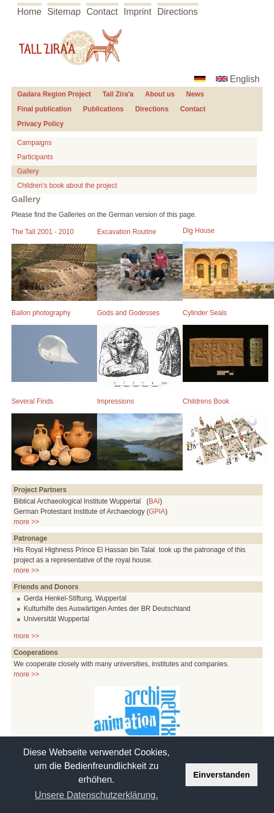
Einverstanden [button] (222, 774)
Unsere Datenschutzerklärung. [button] (96, 795)
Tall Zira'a (118, 94)
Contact (102, 12)
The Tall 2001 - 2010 (42, 232)
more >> (26, 522)
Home (29, 12)
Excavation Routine (126, 232)
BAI (154, 501)
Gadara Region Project (54, 94)
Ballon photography (40, 313)
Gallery (28, 171)
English (245, 79)
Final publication (44, 109)
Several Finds (32, 401)
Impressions (115, 401)
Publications (103, 109)
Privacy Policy (40, 124)
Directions (177, 12)
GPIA (157, 512)
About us (160, 94)
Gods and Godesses (128, 313)
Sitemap (64, 12)
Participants (35, 157)
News (195, 94)
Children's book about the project (67, 186)
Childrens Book (206, 401)
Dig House (199, 231)
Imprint (138, 12)
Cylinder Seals (205, 313)
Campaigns (34, 143)
